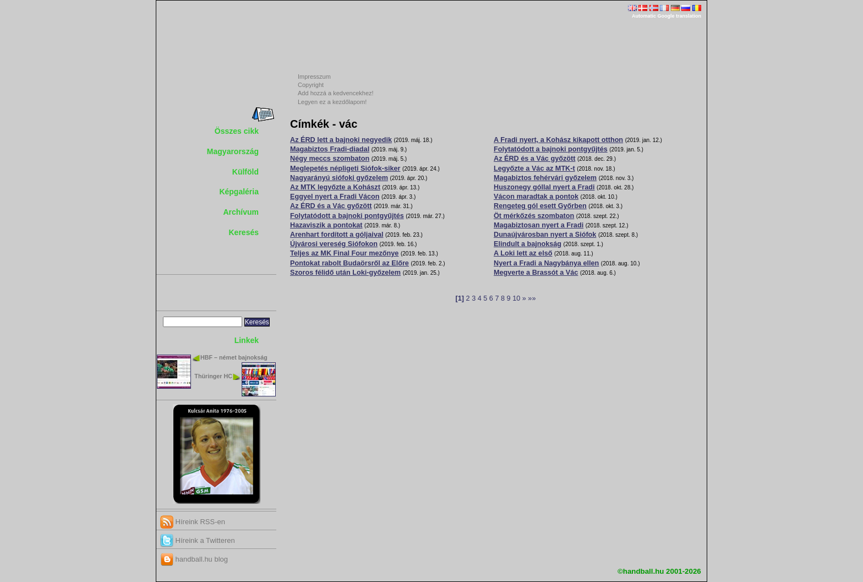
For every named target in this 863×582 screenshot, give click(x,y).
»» (532, 298)
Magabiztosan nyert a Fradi (538, 225)
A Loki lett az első (523, 253)
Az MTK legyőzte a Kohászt (335, 187)
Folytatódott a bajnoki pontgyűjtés (347, 216)
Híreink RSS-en (192, 522)
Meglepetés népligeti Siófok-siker (345, 168)
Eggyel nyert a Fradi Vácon (334, 196)
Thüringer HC (213, 376)
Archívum (241, 212)
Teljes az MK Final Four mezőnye (344, 253)
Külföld (245, 171)
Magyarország (233, 151)
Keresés (244, 232)
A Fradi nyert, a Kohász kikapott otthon (558, 140)
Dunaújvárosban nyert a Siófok (545, 234)
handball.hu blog (194, 559)
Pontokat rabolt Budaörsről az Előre (349, 263)
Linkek (246, 340)
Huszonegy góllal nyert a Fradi (544, 187)
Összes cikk (237, 131)
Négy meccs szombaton (329, 158)
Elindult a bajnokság (527, 244)
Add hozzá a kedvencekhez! (336, 93)
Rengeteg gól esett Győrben (540, 206)
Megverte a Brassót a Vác (536, 272)
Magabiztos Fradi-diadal (329, 149)
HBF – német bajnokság (233, 357)
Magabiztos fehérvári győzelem (545, 178)
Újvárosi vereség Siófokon (334, 244)
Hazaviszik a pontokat (326, 225)
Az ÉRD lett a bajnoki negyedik (341, 140)
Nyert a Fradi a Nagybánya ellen (546, 263)
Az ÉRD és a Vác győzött (331, 206)
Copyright (311, 84)
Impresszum (314, 76)
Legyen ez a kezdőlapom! (332, 102)
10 (516, 298)
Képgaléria (239, 191)
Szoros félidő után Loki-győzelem (345, 272)
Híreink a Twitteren (197, 540)
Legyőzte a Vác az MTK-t (534, 168)
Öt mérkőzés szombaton (534, 216)
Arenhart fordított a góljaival (336, 234)
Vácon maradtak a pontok (536, 196)
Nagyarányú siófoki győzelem (339, 178)
